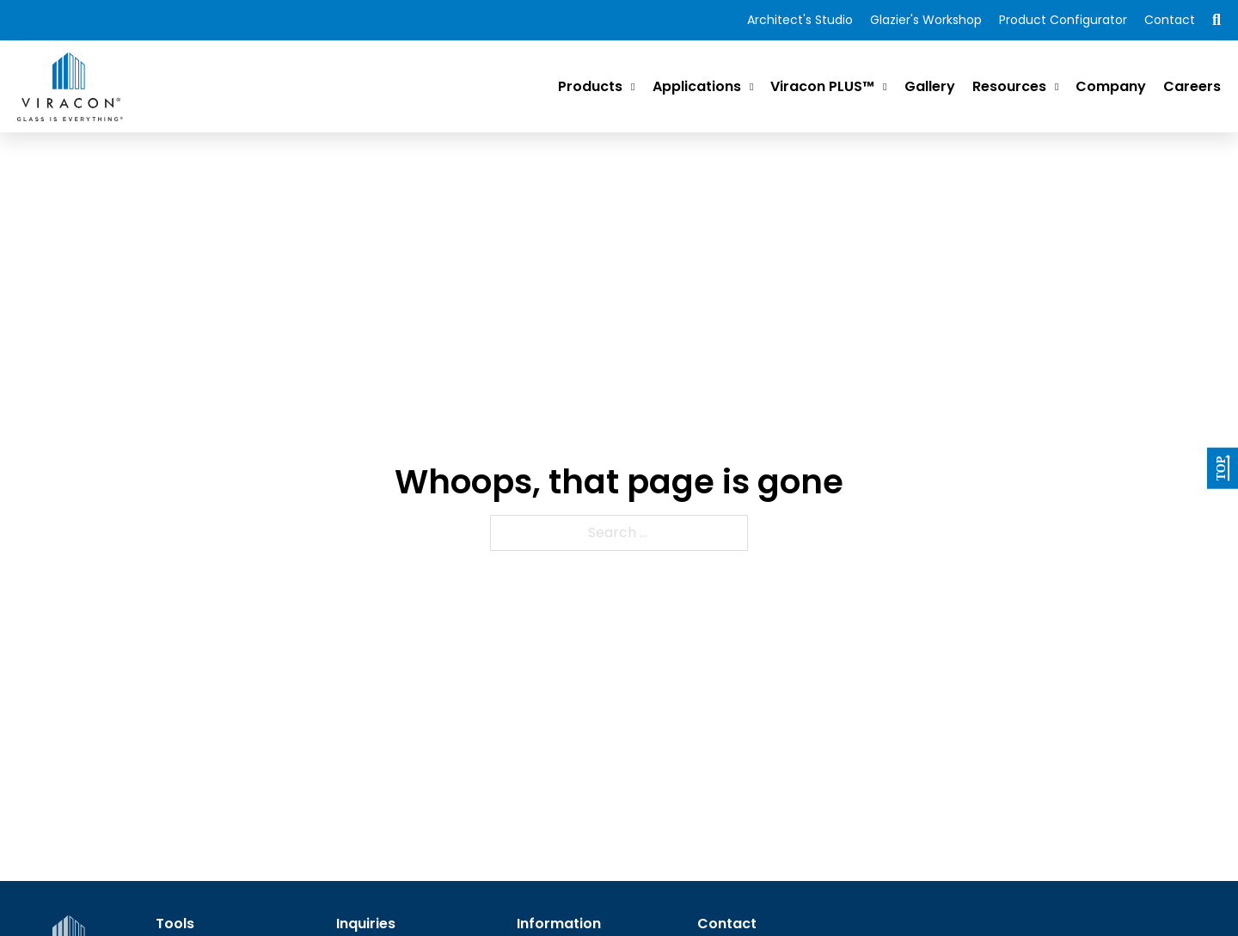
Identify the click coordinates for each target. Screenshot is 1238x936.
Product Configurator (1063, 19)
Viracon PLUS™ (822, 86)
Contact (1169, 19)
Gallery (929, 86)
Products (590, 86)
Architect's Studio (800, 19)
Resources (1009, 86)
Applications (697, 86)
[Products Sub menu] (632, 87)
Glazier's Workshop (926, 19)
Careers (1192, 86)
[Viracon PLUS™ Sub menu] (884, 87)
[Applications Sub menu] (751, 87)
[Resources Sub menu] (1056, 87)
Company (1111, 86)
